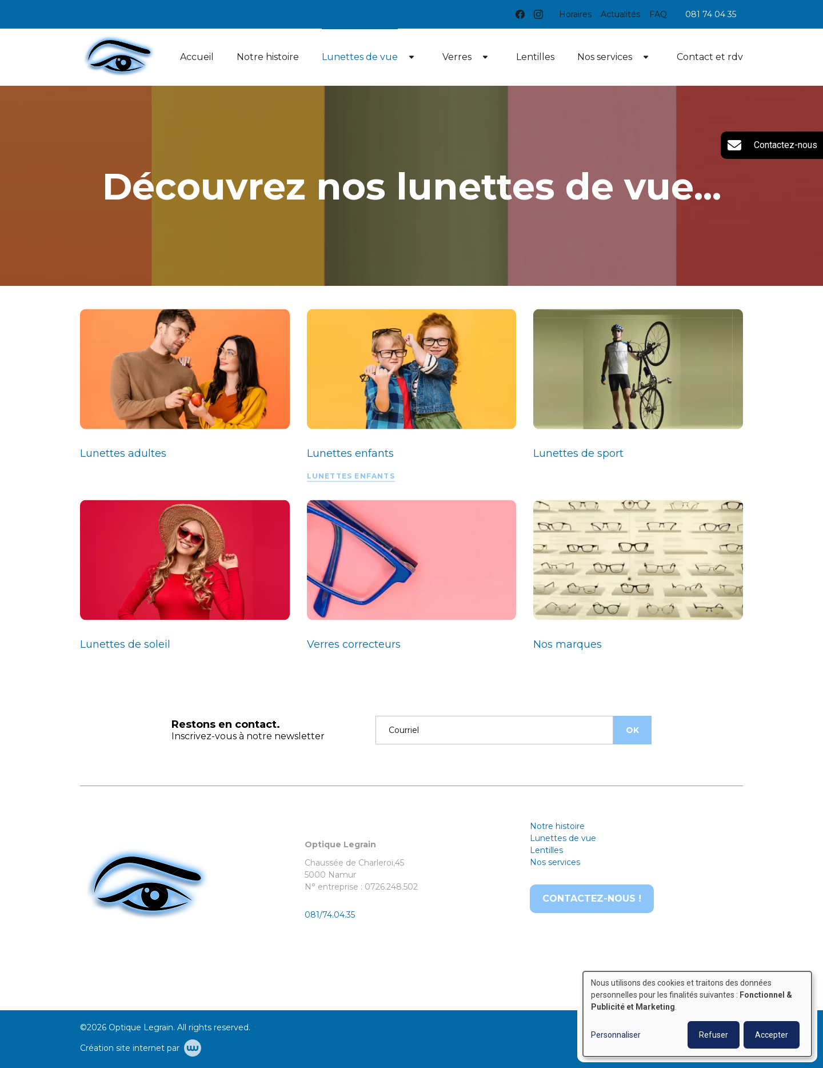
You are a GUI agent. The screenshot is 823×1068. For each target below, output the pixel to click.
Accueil (197, 56)
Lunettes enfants (350, 453)
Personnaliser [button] (616, 1034)
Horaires (575, 14)
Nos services (604, 56)
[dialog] (697, 1014)
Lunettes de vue (360, 56)
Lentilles (535, 56)
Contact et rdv (710, 56)
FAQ (658, 14)
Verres (457, 56)
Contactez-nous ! (591, 898)
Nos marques (567, 644)
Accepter (771, 1034)
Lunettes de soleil (125, 644)
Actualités (620, 14)
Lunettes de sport (578, 453)
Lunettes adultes (123, 453)
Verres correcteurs (354, 644)
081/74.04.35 (330, 915)
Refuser (713, 1034)
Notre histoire (268, 56)
